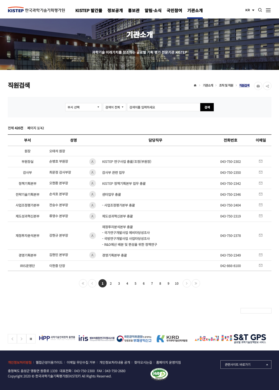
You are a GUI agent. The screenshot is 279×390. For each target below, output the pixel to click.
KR (250, 10)
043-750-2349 (230, 255)
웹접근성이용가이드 (49, 362)
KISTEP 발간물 (88, 10)
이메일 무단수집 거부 (81, 362)
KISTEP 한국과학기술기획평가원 (36, 9)
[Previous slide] (12, 338)
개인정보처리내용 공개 (114, 362)
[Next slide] (21, 338)
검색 (207, 107)
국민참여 (174, 10)
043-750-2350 (230, 172)
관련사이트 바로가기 (247, 364)
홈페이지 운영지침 (168, 362)
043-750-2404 (230, 205)
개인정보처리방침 (20, 362)
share (267, 86)
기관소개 (195, 10)
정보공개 (115, 10)
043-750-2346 (230, 194)
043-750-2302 (230, 161)
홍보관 (134, 10)
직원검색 (244, 85)
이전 (92, 283)
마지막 (196, 283)
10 (177, 283)
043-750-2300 (84, 370)
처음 (83, 283)
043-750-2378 (230, 235)
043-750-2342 (230, 183)
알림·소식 (153, 10)
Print (258, 86)
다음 (187, 283)
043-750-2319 (230, 216)
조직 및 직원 (226, 85)
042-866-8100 (230, 265)
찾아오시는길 (143, 362)
